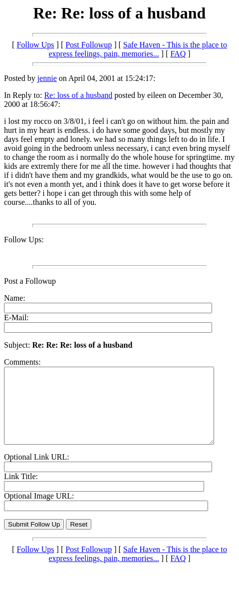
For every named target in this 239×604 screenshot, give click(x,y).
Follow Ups (35, 44)
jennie (47, 78)
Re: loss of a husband (78, 95)
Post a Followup (30, 281)
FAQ (178, 53)
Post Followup (88, 44)
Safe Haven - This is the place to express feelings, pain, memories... (137, 49)
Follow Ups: (24, 239)
